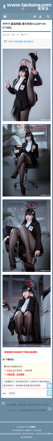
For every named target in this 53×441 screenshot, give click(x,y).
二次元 (17, 35)
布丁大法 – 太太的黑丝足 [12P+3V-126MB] (27, 410)
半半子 (12, 393)
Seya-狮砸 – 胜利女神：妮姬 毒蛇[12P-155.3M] (27, 405)
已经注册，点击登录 (15, 374)
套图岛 (7, 35)
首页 (5, 16)
